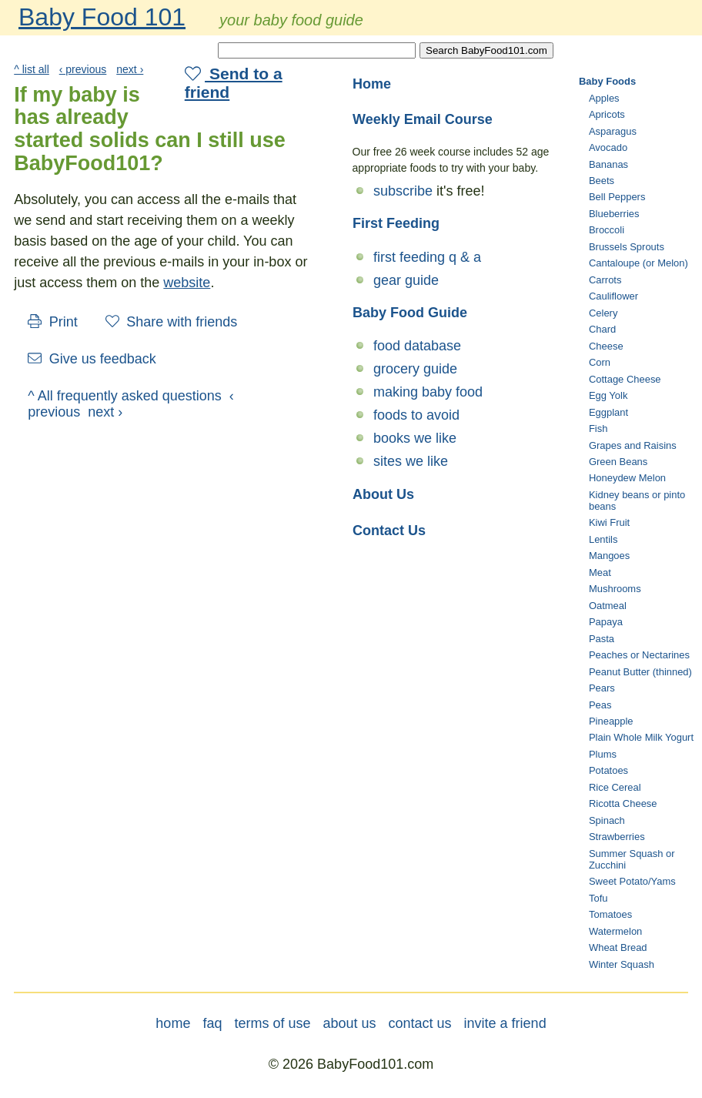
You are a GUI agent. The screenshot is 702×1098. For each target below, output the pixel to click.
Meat (600, 572)
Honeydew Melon (627, 478)
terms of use (272, 1023)
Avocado (608, 147)
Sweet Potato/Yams (632, 881)
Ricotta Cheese (623, 803)
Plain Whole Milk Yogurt (641, 737)
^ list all (31, 69)
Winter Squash (621, 964)
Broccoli (606, 230)
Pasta (601, 638)
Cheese (606, 346)
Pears (602, 688)
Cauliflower (613, 296)
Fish (598, 428)
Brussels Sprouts (626, 247)
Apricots (607, 114)
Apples (604, 98)
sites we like (410, 461)
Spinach (607, 820)
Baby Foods (607, 81)
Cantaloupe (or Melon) (638, 263)
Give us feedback (92, 359)
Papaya (606, 622)
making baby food (428, 392)
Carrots (605, 280)
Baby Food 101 (102, 17)
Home (372, 84)
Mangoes (609, 555)
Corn (599, 362)
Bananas (608, 164)
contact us (420, 1023)
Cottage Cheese (625, 379)
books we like (414, 438)
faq (212, 1023)
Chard (602, 329)
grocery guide (415, 369)
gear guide (406, 280)
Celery (603, 313)
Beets (601, 180)
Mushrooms (615, 588)
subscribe (403, 191)
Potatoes (608, 770)
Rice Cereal (615, 787)
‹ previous (83, 69)
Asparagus (613, 131)
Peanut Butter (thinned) (640, 672)
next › (129, 69)
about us (349, 1023)
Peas (600, 705)
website (186, 282)
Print (53, 322)
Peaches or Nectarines (639, 655)
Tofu (598, 898)
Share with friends (171, 322)
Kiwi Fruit (609, 522)
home (172, 1023)
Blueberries (614, 213)
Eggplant (608, 412)
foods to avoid (416, 415)
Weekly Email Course (423, 119)
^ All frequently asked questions (125, 395)
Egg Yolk (608, 395)
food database (417, 345)
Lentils (603, 539)
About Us (383, 494)
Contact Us (389, 530)
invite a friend (505, 1023)
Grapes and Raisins (633, 445)
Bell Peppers (617, 197)
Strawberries (617, 836)
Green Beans (618, 461)
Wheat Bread (618, 947)
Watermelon (615, 931)
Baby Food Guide (410, 312)
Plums (603, 754)
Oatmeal (608, 605)
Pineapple (611, 721)
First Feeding (396, 223)
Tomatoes (610, 914)
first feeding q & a (427, 257)
